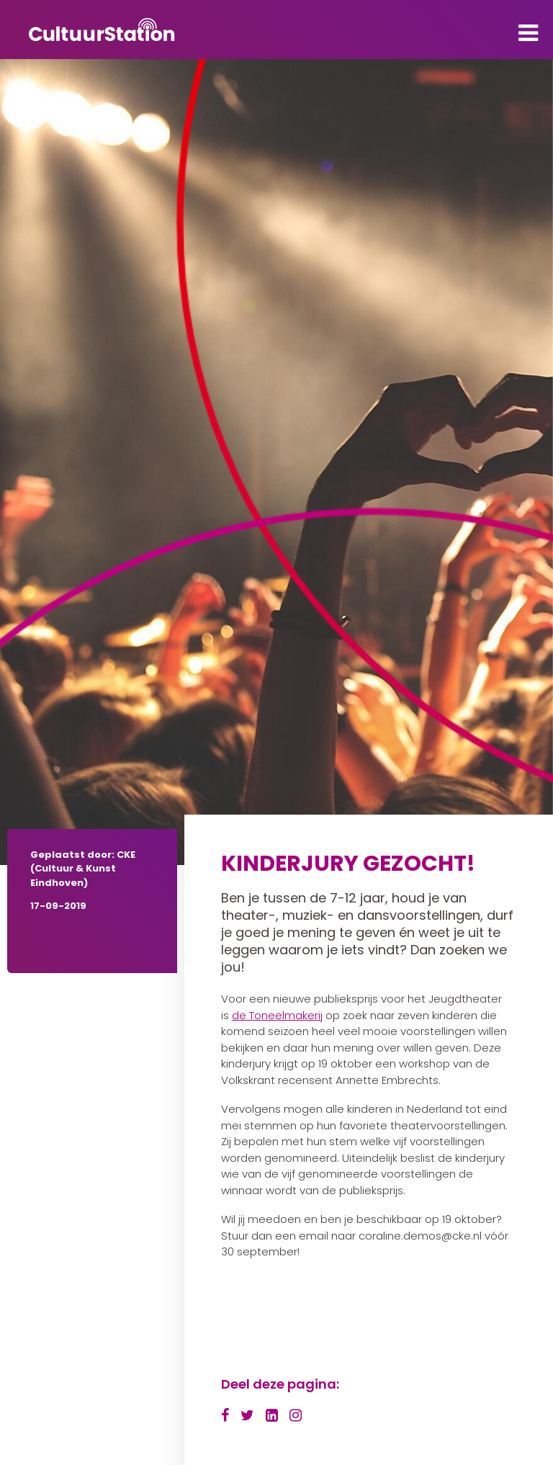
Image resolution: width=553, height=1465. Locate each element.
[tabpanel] (276, 462)
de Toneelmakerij (277, 1015)
